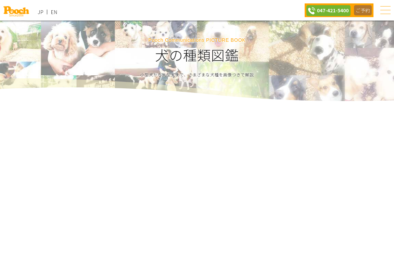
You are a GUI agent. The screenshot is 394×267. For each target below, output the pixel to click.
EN (54, 12)
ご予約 (362, 10)
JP (40, 12)
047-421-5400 (330, 10)
